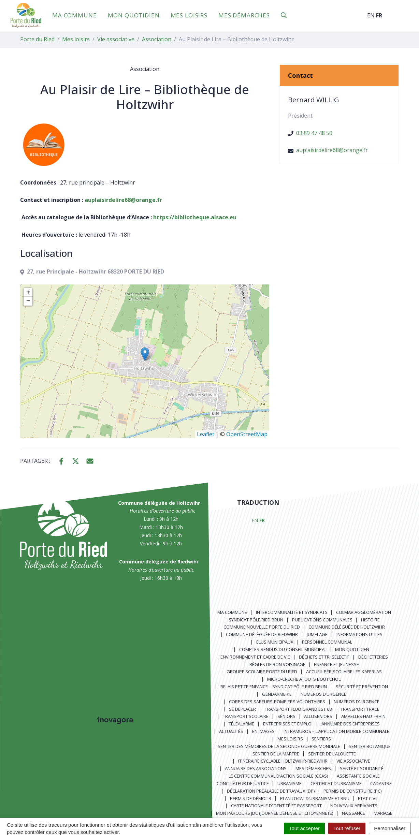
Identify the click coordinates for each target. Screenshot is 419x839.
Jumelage (317, 634)
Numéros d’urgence (323, 694)
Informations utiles (359, 634)
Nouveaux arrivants (353, 806)
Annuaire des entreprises (350, 724)
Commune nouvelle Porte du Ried (261, 627)
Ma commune (74, 15)
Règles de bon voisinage (277, 664)
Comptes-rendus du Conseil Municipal (283, 649)
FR (379, 15)
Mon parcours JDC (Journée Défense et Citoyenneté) (274, 813)
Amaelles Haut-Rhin (363, 716)
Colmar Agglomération (363, 612)
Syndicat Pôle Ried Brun (256, 620)
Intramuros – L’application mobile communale (336, 731)
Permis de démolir (250, 798)
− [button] (28, 301)
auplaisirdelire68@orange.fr (332, 150)
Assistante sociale (358, 776)
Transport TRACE (360, 709)
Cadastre (381, 783)
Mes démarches (244, 15)
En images (263, 731)
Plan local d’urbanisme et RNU (314, 798)
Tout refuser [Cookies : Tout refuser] (346, 828)
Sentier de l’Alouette (332, 754)
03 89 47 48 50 (314, 133)
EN (371, 15)
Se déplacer (242, 709)
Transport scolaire (246, 716)
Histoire (370, 620)
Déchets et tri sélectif (324, 657)
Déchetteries (373, 657)
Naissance (353, 813)
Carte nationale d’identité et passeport (276, 806)
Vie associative (353, 761)
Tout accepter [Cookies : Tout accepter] (304, 828)
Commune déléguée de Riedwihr (262, 634)
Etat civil (368, 798)
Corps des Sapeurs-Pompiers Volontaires (277, 701)
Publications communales (322, 620)
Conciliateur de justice (243, 783)
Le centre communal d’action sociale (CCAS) (278, 776)
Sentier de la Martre (275, 754)
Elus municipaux (274, 642)
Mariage (383, 813)
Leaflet (205, 434)
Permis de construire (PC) (352, 791)
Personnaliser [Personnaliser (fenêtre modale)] (389, 828)
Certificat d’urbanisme (336, 783)
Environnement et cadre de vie (255, 657)
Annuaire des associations (256, 768)
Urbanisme (289, 783)
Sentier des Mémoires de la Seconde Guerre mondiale (279, 746)
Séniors (286, 716)
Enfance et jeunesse (336, 664)
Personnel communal (327, 642)
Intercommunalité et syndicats (292, 612)
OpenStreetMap (247, 434)
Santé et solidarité (362, 768)
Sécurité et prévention (362, 686)
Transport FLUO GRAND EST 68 (298, 709)
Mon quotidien (134, 15)
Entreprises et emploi (288, 724)
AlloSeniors (318, 716)
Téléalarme (241, 724)
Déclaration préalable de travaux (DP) (271, 791)
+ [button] (28, 292)
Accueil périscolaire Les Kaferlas (344, 671)
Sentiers (321, 739)
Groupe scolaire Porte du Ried (262, 671)
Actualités (231, 731)
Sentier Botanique (370, 746)
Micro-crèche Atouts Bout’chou (304, 679)
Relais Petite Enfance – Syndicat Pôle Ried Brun (273, 686)
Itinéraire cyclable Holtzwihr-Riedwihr (283, 761)
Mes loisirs (189, 15)
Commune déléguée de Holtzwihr (346, 627)
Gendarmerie (277, 694)
